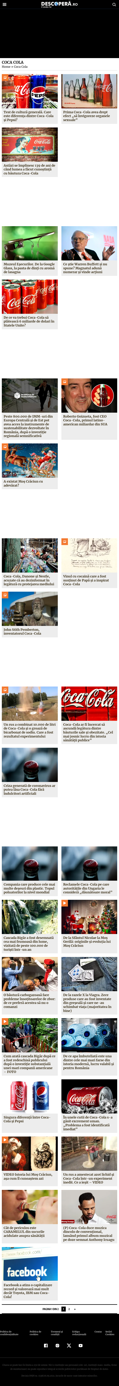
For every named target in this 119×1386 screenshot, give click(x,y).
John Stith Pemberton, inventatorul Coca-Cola (22, 632)
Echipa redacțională (78, 1333)
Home (6, 66)
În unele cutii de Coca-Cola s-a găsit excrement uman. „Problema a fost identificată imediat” (87, 1123)
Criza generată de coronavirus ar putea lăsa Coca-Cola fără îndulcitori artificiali (29, 790)
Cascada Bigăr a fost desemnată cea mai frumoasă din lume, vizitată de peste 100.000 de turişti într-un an (29, 944)
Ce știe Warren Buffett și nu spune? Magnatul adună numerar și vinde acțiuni (85, 268)
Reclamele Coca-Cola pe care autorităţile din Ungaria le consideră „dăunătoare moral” (87, 888)
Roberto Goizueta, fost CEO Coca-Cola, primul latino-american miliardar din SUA (85, 420)
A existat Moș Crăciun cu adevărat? (23, 483)
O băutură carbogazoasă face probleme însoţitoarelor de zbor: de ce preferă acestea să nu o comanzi (29, 1001)
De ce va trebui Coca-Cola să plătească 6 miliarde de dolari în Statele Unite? (29, 321)
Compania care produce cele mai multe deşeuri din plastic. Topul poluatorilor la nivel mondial (29, 888)
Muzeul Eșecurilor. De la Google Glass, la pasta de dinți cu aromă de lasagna (29, 268)
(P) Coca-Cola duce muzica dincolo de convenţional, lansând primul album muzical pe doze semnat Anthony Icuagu (89, 1234)
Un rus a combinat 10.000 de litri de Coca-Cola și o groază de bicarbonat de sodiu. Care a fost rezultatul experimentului (29, 730)
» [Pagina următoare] (75, 1309)
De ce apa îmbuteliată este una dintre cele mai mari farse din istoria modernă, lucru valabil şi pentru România (88, 1062)
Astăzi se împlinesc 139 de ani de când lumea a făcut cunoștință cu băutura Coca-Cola (29, 169)
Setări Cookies (110, 1333)
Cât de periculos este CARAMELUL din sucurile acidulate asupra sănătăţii (24, 1232)
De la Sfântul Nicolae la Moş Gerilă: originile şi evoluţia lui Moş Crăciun (87, 942)
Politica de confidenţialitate (9, 1333)
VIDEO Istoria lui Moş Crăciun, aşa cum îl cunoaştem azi (28, 1176)
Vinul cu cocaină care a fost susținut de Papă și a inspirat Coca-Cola (86, 580)
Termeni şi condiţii (56, 1333)
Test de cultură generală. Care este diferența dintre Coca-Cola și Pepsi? (28, 116)
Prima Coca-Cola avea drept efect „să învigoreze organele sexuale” (86, 116)
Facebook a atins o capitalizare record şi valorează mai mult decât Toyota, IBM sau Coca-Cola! (28, 1291)
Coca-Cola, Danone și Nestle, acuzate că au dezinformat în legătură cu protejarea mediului (29, 580)
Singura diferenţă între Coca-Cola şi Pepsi (27, 1119)
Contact (98, 1331)
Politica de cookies (35, 1333)
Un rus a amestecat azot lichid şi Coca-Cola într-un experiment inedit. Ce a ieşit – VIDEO (88, 1178)
